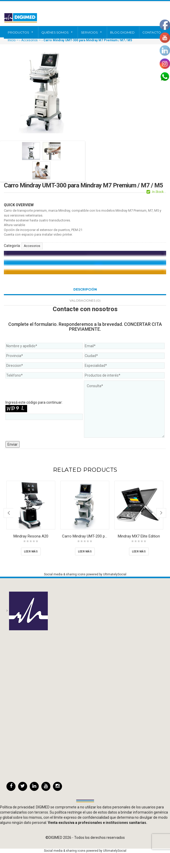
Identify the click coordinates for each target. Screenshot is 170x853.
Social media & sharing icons (65, 574)
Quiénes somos (57, 32)
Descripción (85, 289)
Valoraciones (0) (85, 300)
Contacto (151, 32)
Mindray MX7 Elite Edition (139, 536)
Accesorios (29, 40)
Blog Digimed (122, 32)
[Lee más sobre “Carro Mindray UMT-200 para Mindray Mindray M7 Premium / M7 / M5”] (85, 552)
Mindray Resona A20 (30, 536)
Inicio (12, 40)
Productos (21, 32)
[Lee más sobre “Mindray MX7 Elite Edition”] (139, 552)
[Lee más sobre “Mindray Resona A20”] (31, 552)
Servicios (91, 32)
